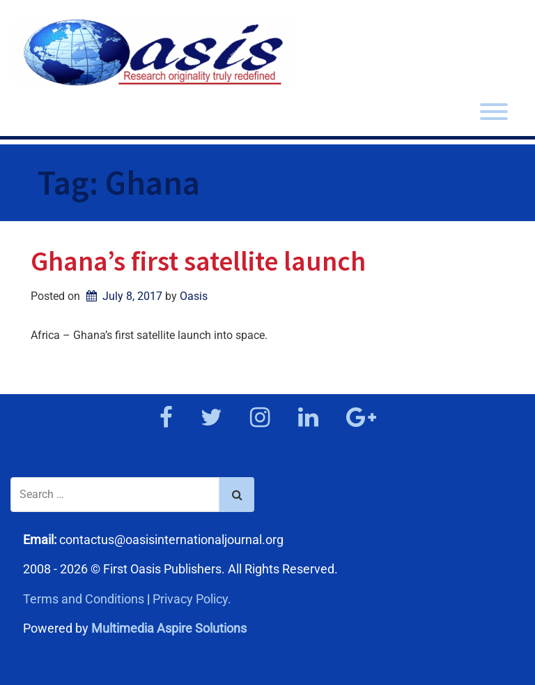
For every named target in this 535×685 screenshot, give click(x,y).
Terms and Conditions (83, 599)
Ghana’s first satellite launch (198, 260)
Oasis (194, 296)
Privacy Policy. (192, 599)
